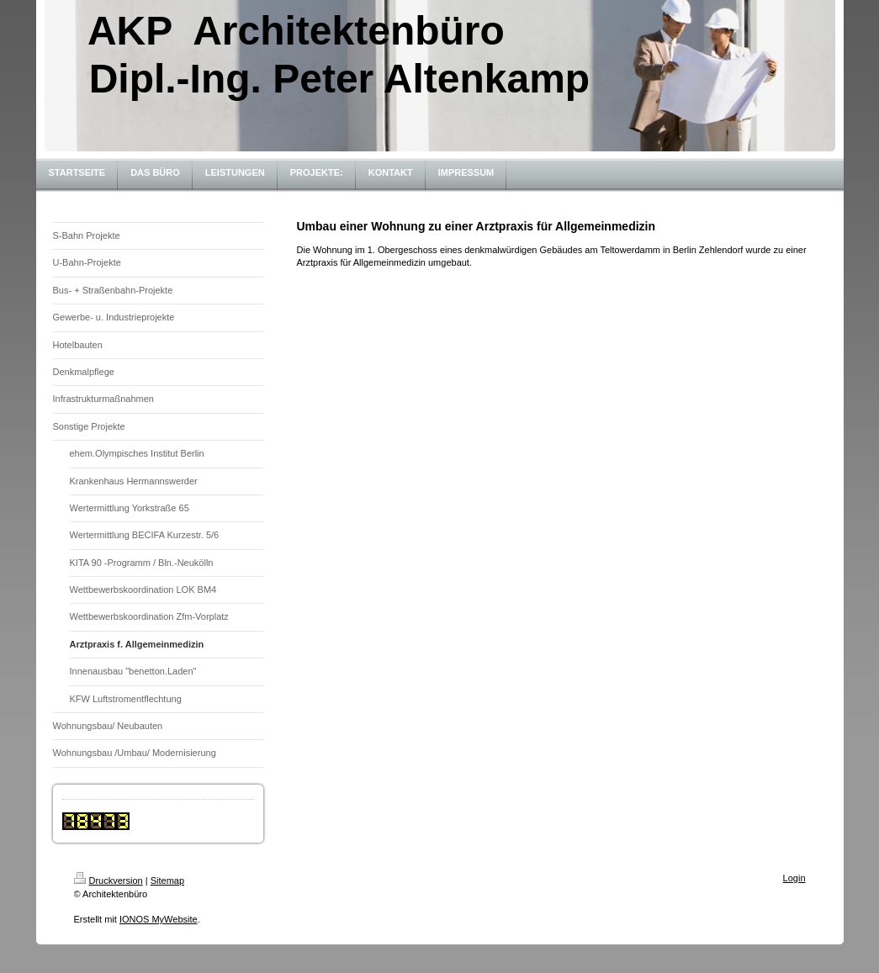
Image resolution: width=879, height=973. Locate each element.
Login (794, 878)
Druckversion (108, 880)
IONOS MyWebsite (158, 919)
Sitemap (167, 880)
